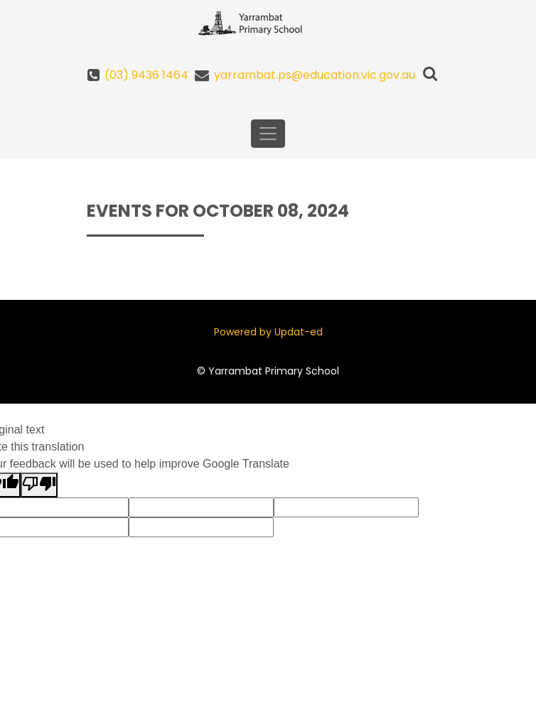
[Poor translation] (39, 485)
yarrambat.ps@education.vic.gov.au (314, 75)
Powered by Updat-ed (268, 332)
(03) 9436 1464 (146, 75)
